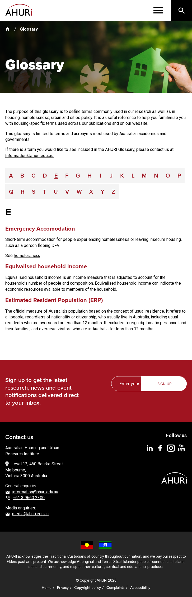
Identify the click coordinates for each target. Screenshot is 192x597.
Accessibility (140, 587)
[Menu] (158, 10)
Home (46, 587)
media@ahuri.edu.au (30, 513)
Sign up (164, 384)
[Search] (181, 10)
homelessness (27, 255)
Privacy (63, 587)
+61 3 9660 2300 (29, 497)
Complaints (115, 587)
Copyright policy (87, 587)
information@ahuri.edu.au (29, 155)
